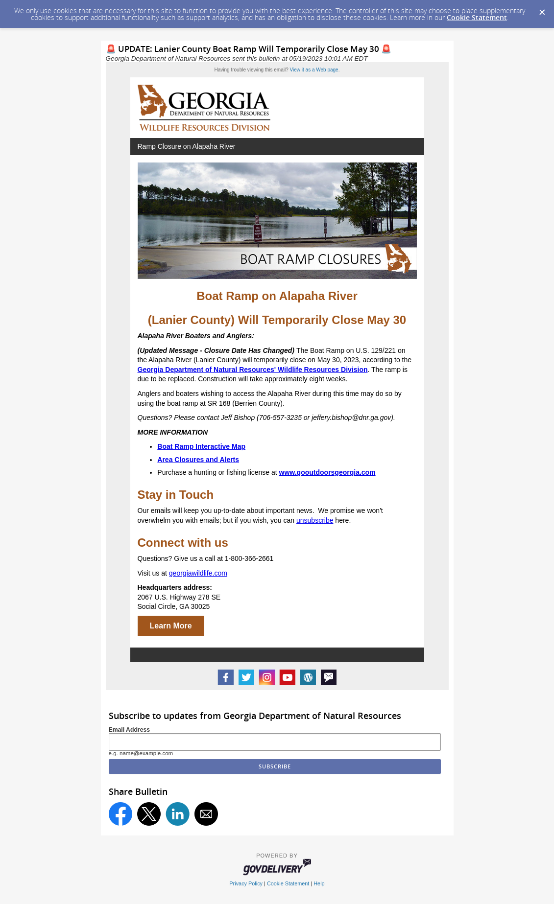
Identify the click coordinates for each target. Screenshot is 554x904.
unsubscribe (315, 520)
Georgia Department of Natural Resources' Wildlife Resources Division (253, 369)
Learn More (171, 626)
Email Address (129, 729)
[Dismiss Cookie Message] (542, 9)
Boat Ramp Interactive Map (201, 446)
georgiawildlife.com (198, 573)
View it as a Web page (314, 69)
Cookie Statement (477, 17)
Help (318, 883)
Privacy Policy (246, 883)
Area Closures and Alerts (198, 460)
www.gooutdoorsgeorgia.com (327, 472)
